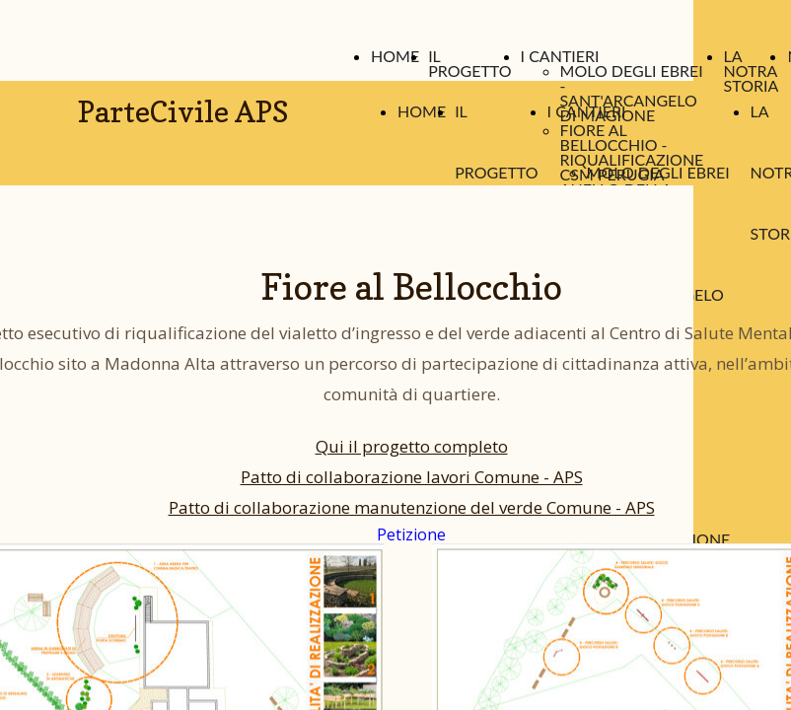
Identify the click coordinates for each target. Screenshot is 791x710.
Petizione (411, 534)
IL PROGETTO (469, 63)
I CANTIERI (560, 55)
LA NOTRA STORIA (751, 70)
